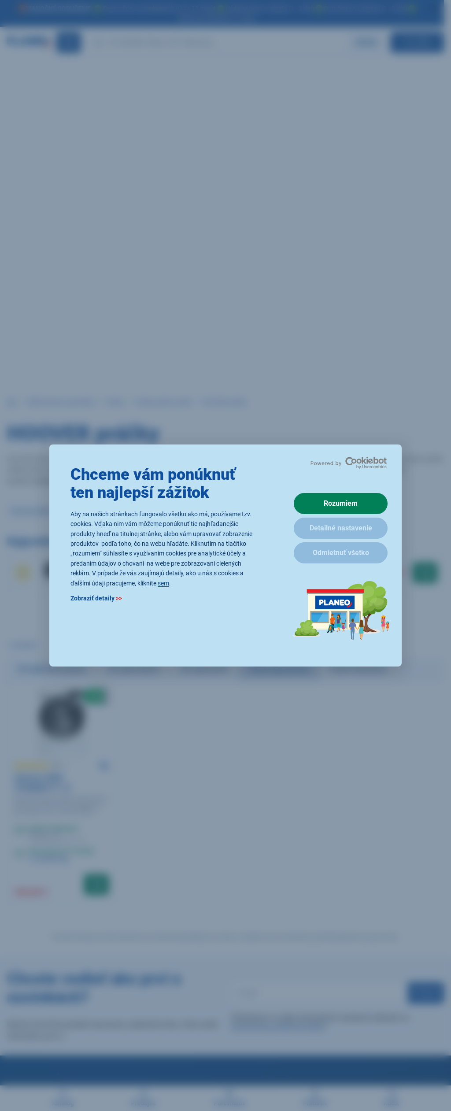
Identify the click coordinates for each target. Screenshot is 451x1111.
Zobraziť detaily (96, 598)
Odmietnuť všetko (341, 552)
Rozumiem (341, 503)
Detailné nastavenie (341, 528)
